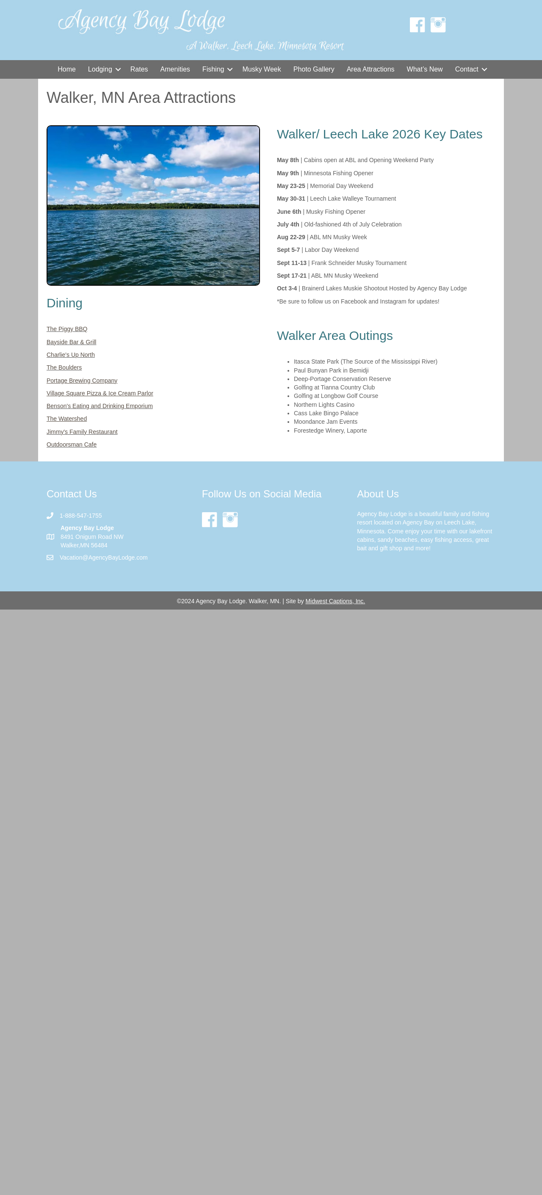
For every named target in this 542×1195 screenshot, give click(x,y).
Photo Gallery (314, 69)
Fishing (213, 69)
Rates (139, 69)
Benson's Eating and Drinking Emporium (100, 406)
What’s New (425, 69)
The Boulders (64, 367)
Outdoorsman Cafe (72, 444)
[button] (118, 69)
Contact (466, 69)
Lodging (100, 69)
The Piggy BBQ (67, 329)
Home (67, 69)
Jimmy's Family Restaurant (82, 431)
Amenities (175, 69)
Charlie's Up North (71, 354)
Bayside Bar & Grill (71, 342)
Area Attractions (371, 69)
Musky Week (261, 69)
